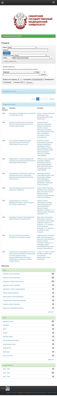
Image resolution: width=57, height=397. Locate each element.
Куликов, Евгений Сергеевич (11, 277)
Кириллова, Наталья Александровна (14, 289)
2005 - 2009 (6, 376)
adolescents (6, 352)
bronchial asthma (8, 336)
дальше (52, 99)
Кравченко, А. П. (42, 224)
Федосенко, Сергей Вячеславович (13, 308)
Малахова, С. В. (42, 228)
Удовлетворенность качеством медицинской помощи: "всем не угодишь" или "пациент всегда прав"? (21, 202)
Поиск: (5, 47)
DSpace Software (12, 392)
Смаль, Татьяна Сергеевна (45, 113)
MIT (32, 392)
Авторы (17, 82)
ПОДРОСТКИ (7, 348)
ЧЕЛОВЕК (6, 325)
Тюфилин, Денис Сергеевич (45, 212)
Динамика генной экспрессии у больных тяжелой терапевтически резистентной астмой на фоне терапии (21, 124)
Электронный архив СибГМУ (12, 36)
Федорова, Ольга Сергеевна (11, 285)
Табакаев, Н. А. (49, 210)
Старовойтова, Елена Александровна (14, 300)
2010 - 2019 (6, 373)
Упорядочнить (49, 79)
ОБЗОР (5, 333)
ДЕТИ (4, 329)
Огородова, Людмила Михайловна (13, 281)
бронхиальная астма (9, 344)
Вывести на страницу (10, 79)
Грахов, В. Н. (48, 222)
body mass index (8, 355)
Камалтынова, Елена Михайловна (13, 296)
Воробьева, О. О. (42, 213)
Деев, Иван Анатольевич (45, 166)
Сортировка (27, 79)
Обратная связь (51, 392)
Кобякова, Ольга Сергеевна (45, 159)
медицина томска (8, 321)
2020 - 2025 (6, 369)
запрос (5, 50)
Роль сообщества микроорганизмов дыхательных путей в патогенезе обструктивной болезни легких (20, 142)
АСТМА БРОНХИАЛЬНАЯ (11, 340)
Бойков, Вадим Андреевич (45, 188)
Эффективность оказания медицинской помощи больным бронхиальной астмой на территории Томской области (22, 160)
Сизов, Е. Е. (40, 252)
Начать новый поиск (10, 61)
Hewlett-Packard (41, 392)
